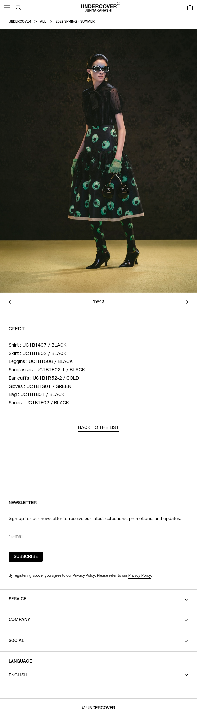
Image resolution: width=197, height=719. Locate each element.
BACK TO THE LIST (98, 427)
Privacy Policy (139, 575)
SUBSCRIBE (26, 557)
